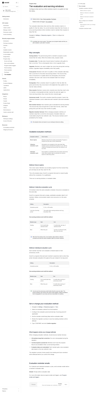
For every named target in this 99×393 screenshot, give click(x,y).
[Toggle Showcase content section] (11, 32)
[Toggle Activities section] (11, 45)
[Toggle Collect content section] (11, 28)
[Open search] (10, 6)
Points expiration (47, 19)
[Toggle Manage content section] (11, 30)
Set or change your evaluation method (86, 21)
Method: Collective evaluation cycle (87, 13)
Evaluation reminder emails (85, 28)
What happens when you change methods (88, 25)
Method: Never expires (85, 10)
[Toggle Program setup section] (11, 59)
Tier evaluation (49, 21)
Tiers (41, 19)
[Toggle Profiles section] (11, 81)
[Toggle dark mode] (17, 3)
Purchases (53, 19)
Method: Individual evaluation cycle (87, 17)
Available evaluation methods (85, 8)
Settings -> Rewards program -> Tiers (45, 35)
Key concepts (82, 6)
